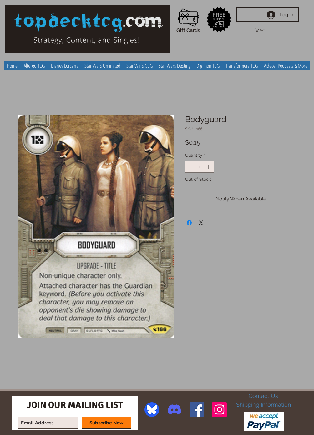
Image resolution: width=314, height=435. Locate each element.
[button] (265, 30)
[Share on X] (201, 222)
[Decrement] (190, 166)
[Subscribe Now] (106, 423)
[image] (151, 409)
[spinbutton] (199, 166)
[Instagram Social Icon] (219, 409)
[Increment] (209, 166)
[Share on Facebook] (189, 222)
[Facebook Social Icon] (197, 409)
